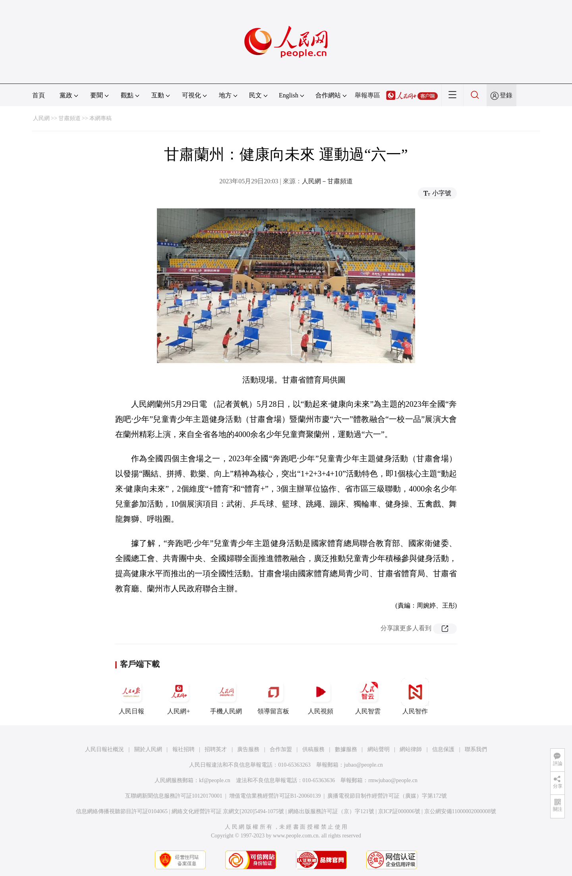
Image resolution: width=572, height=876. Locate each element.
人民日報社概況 (104, 749)
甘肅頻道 (69, 118)
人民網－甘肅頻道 (327, 181)
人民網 (41, 118)
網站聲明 (378, 749)
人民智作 (415, 696)
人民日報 (131, 696)
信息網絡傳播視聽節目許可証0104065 (122, 811)
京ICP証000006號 (399, 811)
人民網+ (179, 696)
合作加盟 (281, 749)
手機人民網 (226, 696)
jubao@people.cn (363, 765)
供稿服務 (313, 749)
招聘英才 (216, 749)
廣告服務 (248, 749)
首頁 (38, 95)
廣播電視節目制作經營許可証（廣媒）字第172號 (387, 796)
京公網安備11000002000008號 (460, 811)
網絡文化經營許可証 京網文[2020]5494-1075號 (228, 811)
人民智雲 (368, 696)
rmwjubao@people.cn (392, 780)
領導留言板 (273, 696)
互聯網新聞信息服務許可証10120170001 (173, 796)
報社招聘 (183, 749)
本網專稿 (100, 118)
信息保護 (443, 749)
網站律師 (411, 749)
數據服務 (346, 749)
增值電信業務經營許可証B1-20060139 (275, 796)
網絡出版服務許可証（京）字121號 (331, 811)
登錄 (506, 95)
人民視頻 (320, 696)
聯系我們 (476, 749)
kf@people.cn (214, 780)
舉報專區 (367, 95)
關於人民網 (148, 749)
